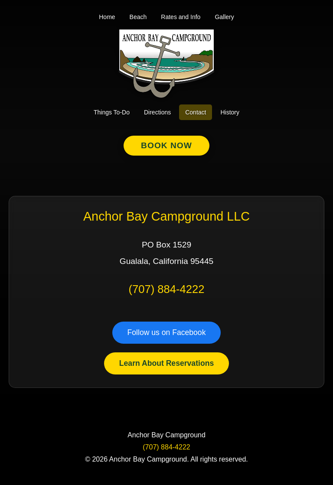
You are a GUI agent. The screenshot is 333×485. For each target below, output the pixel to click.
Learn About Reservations (166, 363)
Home (107, 16)
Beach (138, 16)
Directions (157, 112)
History (229, 112)
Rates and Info (180, 16)
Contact (195, 112)
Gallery (224, 16)
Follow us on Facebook (166, 332)
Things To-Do (112, 112)
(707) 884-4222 (166, 289)
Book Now (166, 145)
